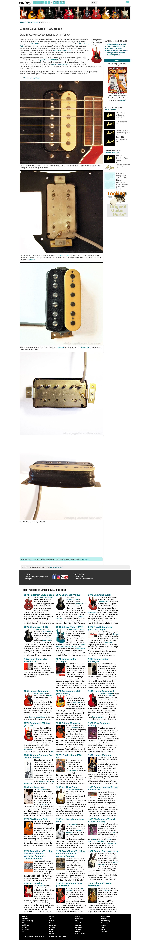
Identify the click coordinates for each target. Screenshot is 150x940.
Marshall (78, 923)
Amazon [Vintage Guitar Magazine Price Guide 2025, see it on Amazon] (123, 100)
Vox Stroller (41, 886)
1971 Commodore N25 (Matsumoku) (68, 692)
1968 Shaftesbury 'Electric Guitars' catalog (102, 820)
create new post (110, 110)
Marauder (74, 728)
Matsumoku (79, 604)
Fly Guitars (80, 576)
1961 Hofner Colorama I (36, 691)
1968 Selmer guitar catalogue (98, 660)
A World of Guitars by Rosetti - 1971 (35, 660)
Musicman (78, 927)
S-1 (47, 781)
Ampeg (24, 916)
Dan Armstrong (27, 921)
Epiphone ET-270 (104, 601)
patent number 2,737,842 (49, 60)
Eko (23, 923)
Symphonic (73, 824)
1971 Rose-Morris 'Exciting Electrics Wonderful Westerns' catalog (70, 853)
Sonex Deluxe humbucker (62, 50)
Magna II (61, 347)
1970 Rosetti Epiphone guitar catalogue (100, 628)
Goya (50, 918)
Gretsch (51, 921)
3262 (109, 839)
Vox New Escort (74, 789)
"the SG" (34, 44)
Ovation (78, 929)
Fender (24, 927)
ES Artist (106, 890)
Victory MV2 (85, 347)
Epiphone (25, 925)
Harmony (52, 927)
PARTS (29, 22)
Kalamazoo (79, 918)
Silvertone (105, 923)
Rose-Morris (47, 631)
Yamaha (104, 931)
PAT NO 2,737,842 (63, 255)
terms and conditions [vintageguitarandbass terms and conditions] (58, 936)
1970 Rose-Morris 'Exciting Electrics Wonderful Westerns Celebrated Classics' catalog (38, 855)
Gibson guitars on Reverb (116, 44)
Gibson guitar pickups (32, 78)
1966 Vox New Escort (67, 787)
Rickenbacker (80, 933)
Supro (103, 925)
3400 (47, 638)
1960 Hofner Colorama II (101, 691)
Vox (102, 927)
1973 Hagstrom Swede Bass (39, 595)
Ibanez (77, 916)
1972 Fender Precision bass (103, 851)
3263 (90, 841)
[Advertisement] (61, 540)
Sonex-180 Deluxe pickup (60, 64)
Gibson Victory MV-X (76, 629)
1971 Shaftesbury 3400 (36, 627)
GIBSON (23, 22)
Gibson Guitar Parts (114, 48)
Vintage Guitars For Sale (84, 579)
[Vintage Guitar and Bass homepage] (42, 2)
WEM (103, 929)
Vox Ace (44, 804)
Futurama (25, 929)
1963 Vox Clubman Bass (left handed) (69, 884)
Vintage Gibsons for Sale (116, 46)
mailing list (28, 579)
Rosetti (115, 634)
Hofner (51, 931)
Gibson (51, 916)
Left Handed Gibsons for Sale (117, 50)
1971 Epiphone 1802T (99, 595)
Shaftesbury (38, 629)
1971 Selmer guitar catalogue (66, 660)
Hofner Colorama (40, 693)
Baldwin (25, 918)
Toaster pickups (97, 717)
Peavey (77, 931)
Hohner (51, 933)
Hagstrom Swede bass (45, 597)
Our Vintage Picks (113, 55)
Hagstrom (52, 925)
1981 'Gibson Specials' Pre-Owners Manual (38, 756)
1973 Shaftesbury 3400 (68, 595)
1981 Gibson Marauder (68, 723)
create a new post (111, 153)
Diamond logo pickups (37, 717)
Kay (76, 921)
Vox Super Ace (42, 789)
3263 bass (72, 771)
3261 (94, 839)
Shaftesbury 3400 (72, 599)
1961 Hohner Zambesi (99, 755)
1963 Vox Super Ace (34, 787)
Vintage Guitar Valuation (116, 53)
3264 (113, 833)
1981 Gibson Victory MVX (69, 627)
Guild (50, 923)
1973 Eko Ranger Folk (35, 819)
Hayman (51, 929)
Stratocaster (80, 648)
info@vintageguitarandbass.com (36, 576)
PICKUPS (36, 22)
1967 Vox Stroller (33, 883)
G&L (23, 931)
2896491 (32, 259)
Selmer (49, 695)
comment (85, 559)
